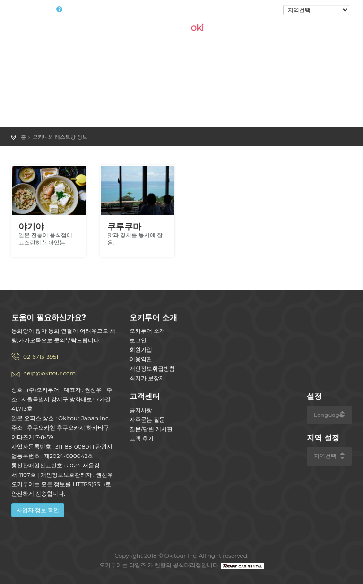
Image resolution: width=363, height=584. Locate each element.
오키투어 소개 (147, 330)
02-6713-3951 (40, 356)
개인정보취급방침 (152, 368)
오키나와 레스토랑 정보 (60, 137)
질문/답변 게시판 (151, 428)
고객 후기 (142, 438)
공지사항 (141, 410)
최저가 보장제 (147, 377)
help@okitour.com (49, 373)
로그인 (267, 10)
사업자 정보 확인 (38, 510)
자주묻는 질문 (147, 419)
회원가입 (141, 349)
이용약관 (141, 359)
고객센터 (145, 396)
